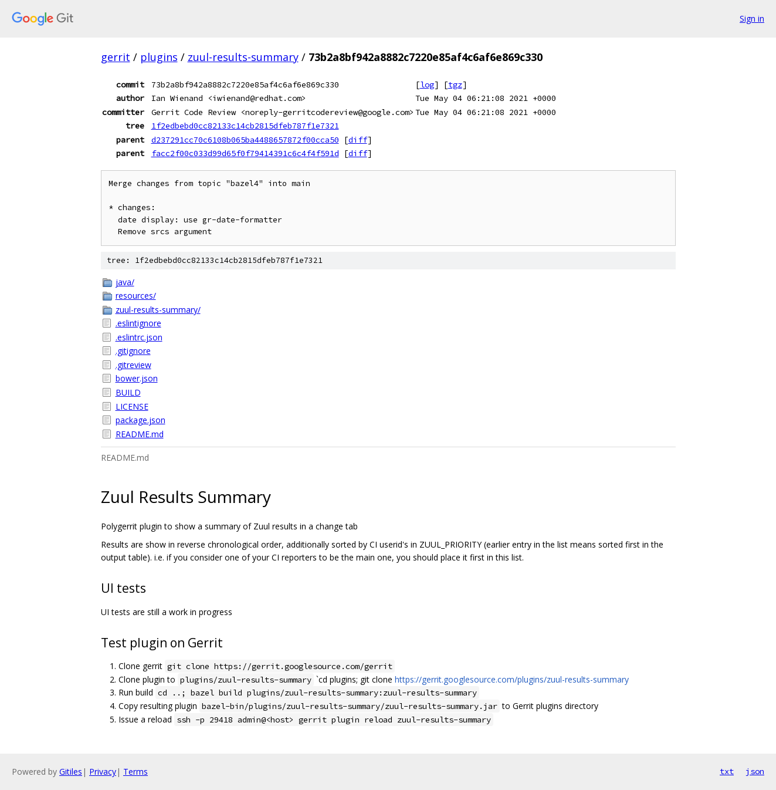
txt (727, 771)
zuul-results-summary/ (158, 309)
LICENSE (132, 406)
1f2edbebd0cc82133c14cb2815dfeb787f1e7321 (245, 125)
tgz (455, 84)
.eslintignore (138, 323)
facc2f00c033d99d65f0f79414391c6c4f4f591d (245, 153)
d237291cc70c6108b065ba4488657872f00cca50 (245, 139)
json (754, 771)
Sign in (752, 18)
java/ (125, 282)
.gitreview (133, 364)
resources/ (136, 295)
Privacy (102, 771)
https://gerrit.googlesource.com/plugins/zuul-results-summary (512, 679)
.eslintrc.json (139, 337)
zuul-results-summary (243, 57)
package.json (140, 420)
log (427, 84)
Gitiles (70, 771)
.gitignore (133, 350)
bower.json (137, 378)
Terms (135, 771)
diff (357, 139)
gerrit (115, 57)
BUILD (128, 392)
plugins (159, 57)
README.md (140, 434)
